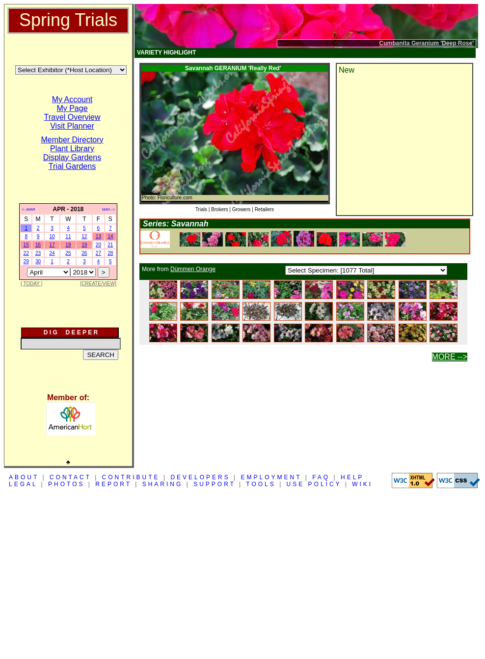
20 (98, 244)
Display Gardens (72, 157)
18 (68, 244)
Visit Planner (72, 126)
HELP (352, 477)
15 (26, 244)
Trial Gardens (72, 166)
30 (38, 261)
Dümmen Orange (193, 269)
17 (51, 244)
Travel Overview (72, 117)
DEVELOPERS (200, 477)
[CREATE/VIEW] (98, 283)
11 (68, 236)
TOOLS (260, 484)
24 (51, 253)
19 (84, 244)
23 (38, 253)
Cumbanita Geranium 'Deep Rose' (426, 43)
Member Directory (72, 140)
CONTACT (70, 477)
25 (68, 253)
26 (84, 253)
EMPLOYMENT (271, 477)
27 (98, 253)
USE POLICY (314, 484)
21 (110, 244)
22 (26, 253)
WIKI (362, 484)
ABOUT (24, 477)
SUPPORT (214, 484)
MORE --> (449, 357)
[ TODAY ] (31, 283)
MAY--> (108, 209)
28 (110, 253)
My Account (72, 99)
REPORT (113, 484)
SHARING (162, 484)
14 (110, 236)
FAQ (321, 477)
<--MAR (28, 209)
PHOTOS (66, 484)
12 (84, 236)
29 (26, 261)
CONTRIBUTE (131, 477)
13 (98, 236)
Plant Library (72, 148)
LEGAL (23, 484)
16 (38, 244)
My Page (71, 108)
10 (51, 236)
